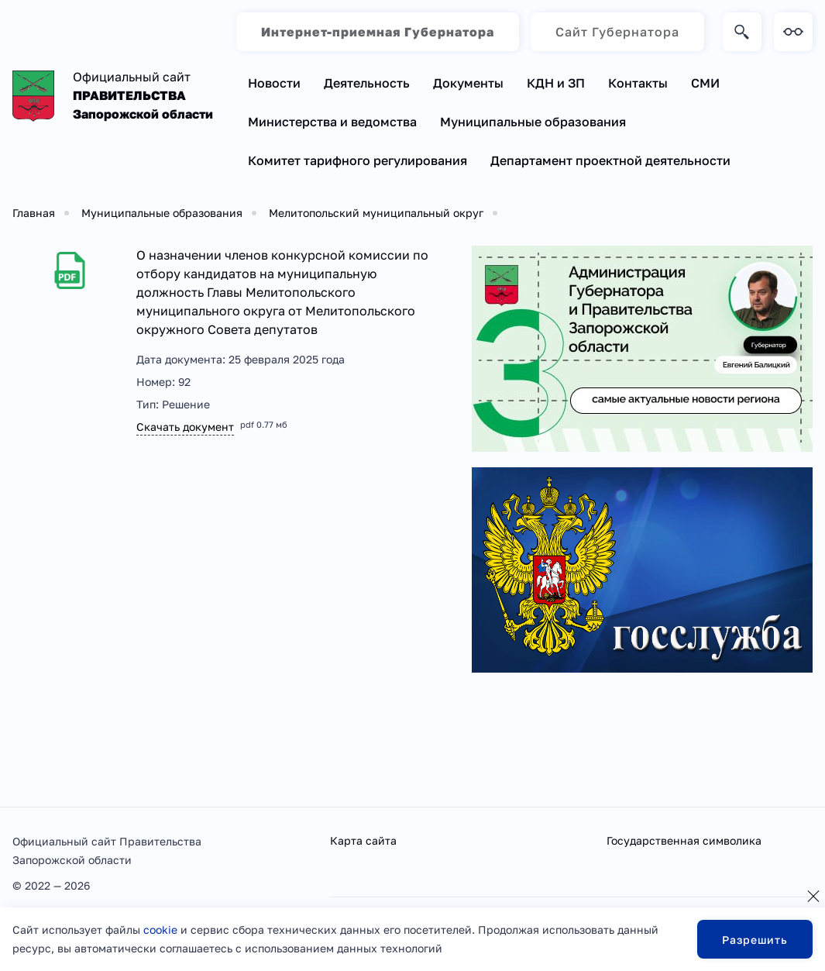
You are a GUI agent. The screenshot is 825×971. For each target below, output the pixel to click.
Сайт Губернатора (617, 32)
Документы (468, 83)
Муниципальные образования (533, 121)
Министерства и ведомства (332, 121)
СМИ (705, 83)
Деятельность (367, 83)
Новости (274, 83)
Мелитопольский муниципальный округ (376, 212)
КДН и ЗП (556, 83)
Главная (33, 212)
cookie (160, 929)
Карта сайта (363, 840)
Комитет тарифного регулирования (357, 160)
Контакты (638, 83)
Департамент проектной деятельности (610, 160)
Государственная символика (684, 840)
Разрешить (755, 939)
